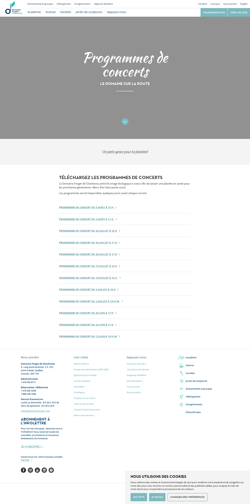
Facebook (23, 470)
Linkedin (44, 470)
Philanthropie (193, 412)
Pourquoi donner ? (137, 363)
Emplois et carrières (84, 398)
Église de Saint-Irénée (85, 375)
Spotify (51, 470)
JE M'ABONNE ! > (32, 446)
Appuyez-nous (116, 12)
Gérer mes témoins (84, 415)
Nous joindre (230, 3)
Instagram (30, 470)
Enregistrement (82, 3)
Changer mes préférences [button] (187, 497)
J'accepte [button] (139, 497)
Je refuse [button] (157, 497)
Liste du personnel (83, 403)
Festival (50, 12)
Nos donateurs (135, 380)
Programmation (214, 12)
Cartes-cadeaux (82, 380)
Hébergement (64, 3)
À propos (215, 3)
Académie (34, 12)
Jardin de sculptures (89, 12)
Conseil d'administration (87, 409)
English (244, 3)
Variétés (65, 12)
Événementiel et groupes (40, 3)
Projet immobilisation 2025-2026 (91, 369)
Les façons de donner (138, 369)
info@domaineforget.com (35, 411)
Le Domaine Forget (13, 8)
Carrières (202, 3)
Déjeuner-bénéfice (103, 3)
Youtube (37, 470)
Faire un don (238, 12)
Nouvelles (79, 386)
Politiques (79, 392)
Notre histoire (81, 363)
